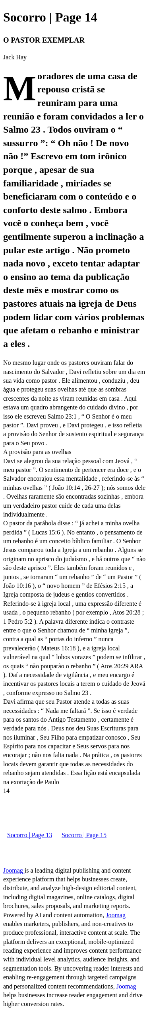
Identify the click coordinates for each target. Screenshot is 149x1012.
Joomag (14, 870)
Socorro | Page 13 (29, 835)
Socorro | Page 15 (84, 835)
